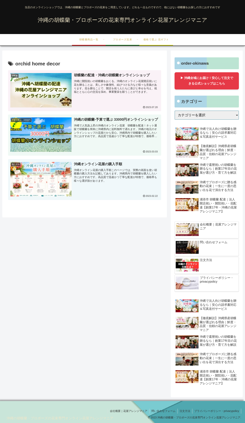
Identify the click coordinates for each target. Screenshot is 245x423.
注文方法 (185, 410)
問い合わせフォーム (163, 410)
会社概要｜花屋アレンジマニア (128, 410)
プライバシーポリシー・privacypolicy (216, 410)
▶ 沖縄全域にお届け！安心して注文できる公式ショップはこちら (206, 80)
